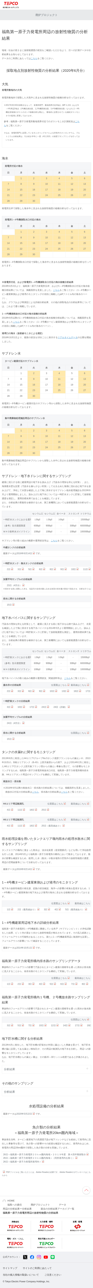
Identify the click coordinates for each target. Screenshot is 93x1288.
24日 (45, 707)
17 (46, 189)
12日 (55, 1025)
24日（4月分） (16, 723)
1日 (10, 909)
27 (84, 195)
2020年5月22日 (26, 1114)
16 (34, 189)
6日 (42, 569)
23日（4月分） (16, 585)
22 (21, 195)
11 (59, 184)
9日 (63, 569)
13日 (66, 691)
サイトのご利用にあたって (37, 1268)
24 (46, 195)
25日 (45, 810)
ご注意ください (52, 1274)
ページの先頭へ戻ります (86, 1190)
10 (46, 184)
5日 (31, 569)
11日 (87, 569)
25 (59, 195)
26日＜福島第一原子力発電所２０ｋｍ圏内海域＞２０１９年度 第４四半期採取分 (46, 1154)
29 (21, 201)
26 (72, 195)
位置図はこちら (60, 685)
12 (72, 184)
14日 (67, 1025)
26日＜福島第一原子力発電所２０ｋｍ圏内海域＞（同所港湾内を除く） (40, 1158)
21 (8, 195)
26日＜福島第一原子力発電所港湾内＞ (24, 1161)
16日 (78, 691)
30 (34, 201)
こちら (34, 58)
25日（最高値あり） (53, 825)
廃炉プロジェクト (46, 14)
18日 (33, 810)
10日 (75, 569)
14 (8, 189)
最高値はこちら (80, 685)
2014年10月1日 (26, 947)
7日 (74, 984)
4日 (10, 810)
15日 (11, 605)
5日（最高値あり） (76, 909)
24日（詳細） (62, 707)
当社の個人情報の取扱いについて (21, 1274)
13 (84, 184)
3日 (21, 569)
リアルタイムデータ (68, 337)
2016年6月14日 (26, 553)
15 (21, 189)
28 (8, 201)
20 (84, 189)
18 (59, 189)
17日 (33, 707)
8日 (53, 569)
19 (72, 189)
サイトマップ (10, 1268)
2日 (10, 569)
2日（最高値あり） (29, 909)
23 (34, 195)
